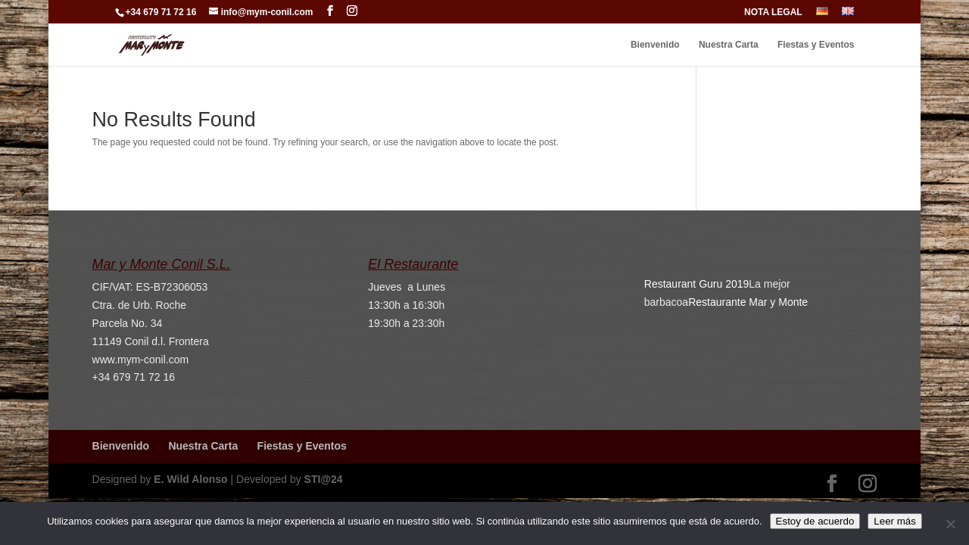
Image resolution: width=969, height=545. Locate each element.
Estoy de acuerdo (815, 521)
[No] (950, 523)
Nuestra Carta (729, 44)
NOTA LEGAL (773, 12)
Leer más (895, 521)
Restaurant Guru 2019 (696, 284)
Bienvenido (655, 44)
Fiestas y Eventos (815, 44)
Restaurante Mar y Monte (748, 302)
